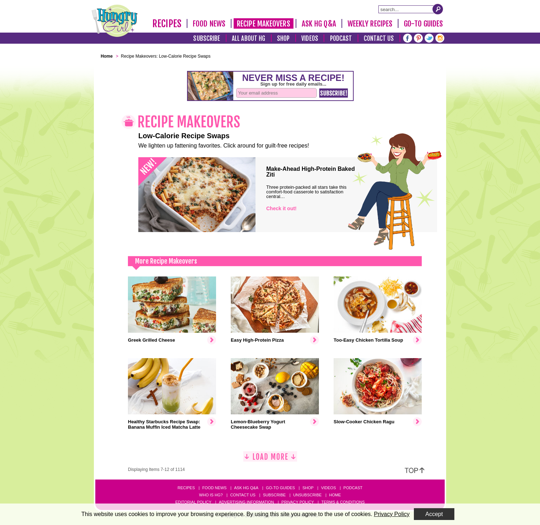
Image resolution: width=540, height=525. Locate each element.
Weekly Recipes (370, 23)
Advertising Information (246, 502)
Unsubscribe (307, 495)
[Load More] (270, 459)
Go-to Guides (280, 488)
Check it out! (281, 208)
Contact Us (379, 38)
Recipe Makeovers (263, 23)
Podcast (341, 38)
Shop (283, 38)
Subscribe (206, 38)
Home (335, 495)
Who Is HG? (211, 495)
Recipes (166, 24)
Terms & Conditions (343, 502)
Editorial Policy (193, 502)
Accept (434, 514)
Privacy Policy (297, 502)
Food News (209, 23)
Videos (309, 38)
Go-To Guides (423, 23)
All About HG (248, 38)
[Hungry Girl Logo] (115, 21)
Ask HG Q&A (319, 23)
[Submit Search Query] (438, 9)
